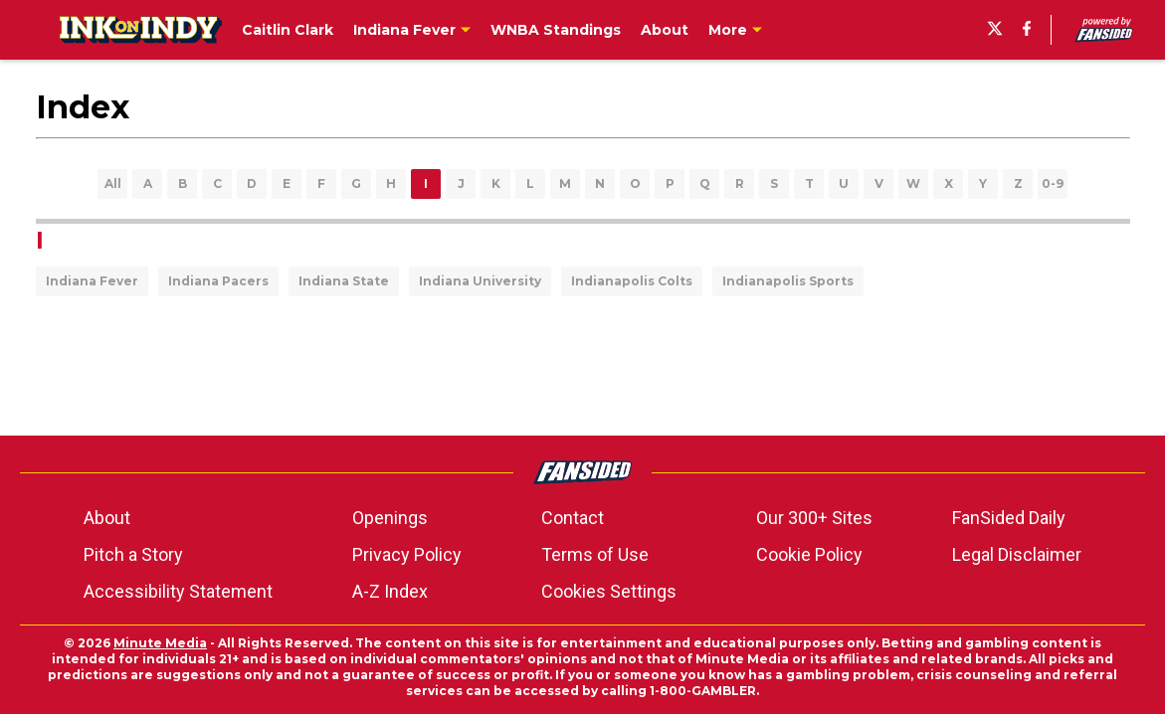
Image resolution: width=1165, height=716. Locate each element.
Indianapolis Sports (788, 280)
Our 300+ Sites (814, 517)
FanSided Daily (1009, 517)
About (107, 517)
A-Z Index (390, 591)
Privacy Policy (407, 554)
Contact (572, 517)
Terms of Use (595, 554)
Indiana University (480, 280)
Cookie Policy (809, 554)
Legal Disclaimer (1016, 554)
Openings (390, 517)
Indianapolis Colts (631, 280)
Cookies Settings (609, 591)
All (112, 183)
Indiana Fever (92, 280)
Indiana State (343, 280)
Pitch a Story (133, 554)
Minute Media (160, 642)
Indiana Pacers (218, 280)
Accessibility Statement (178, 591)
